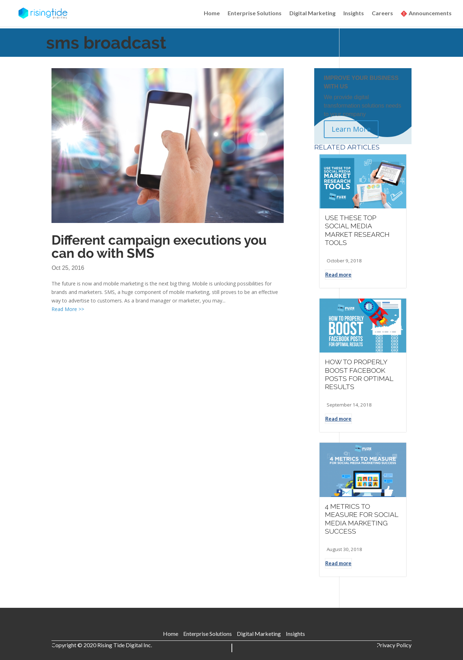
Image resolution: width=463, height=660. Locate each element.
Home (212, 13)
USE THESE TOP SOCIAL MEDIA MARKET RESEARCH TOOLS (357, 230)
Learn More (351, 129)
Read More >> (67, 309)
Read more (338, 274)
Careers (382, 13)
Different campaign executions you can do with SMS (159, 246)
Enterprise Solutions (255, 13)
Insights (353, 13)
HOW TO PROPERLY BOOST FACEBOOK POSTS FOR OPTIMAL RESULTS (359, 374)
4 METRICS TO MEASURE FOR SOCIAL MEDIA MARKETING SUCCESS (361, 518)
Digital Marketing (312, 13)
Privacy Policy (394, 645)
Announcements (430, 13)
